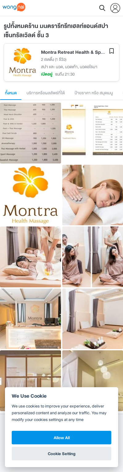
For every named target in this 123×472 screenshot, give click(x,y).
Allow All (62, 438)
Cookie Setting (62, 453)
